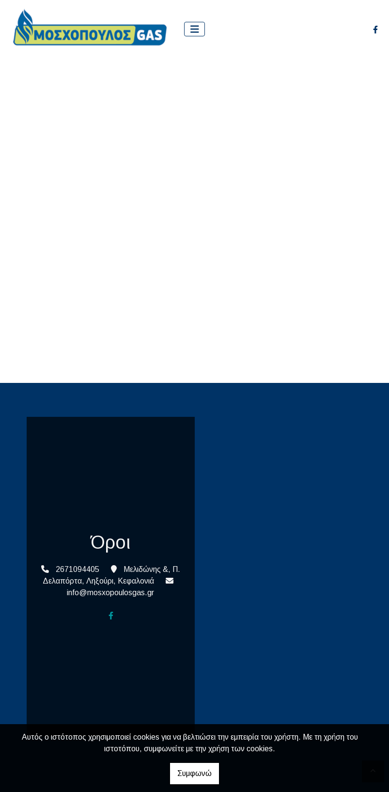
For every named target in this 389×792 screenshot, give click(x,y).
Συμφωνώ (194, 773)
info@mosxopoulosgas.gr (110, 592)
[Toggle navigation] (194, 29)
